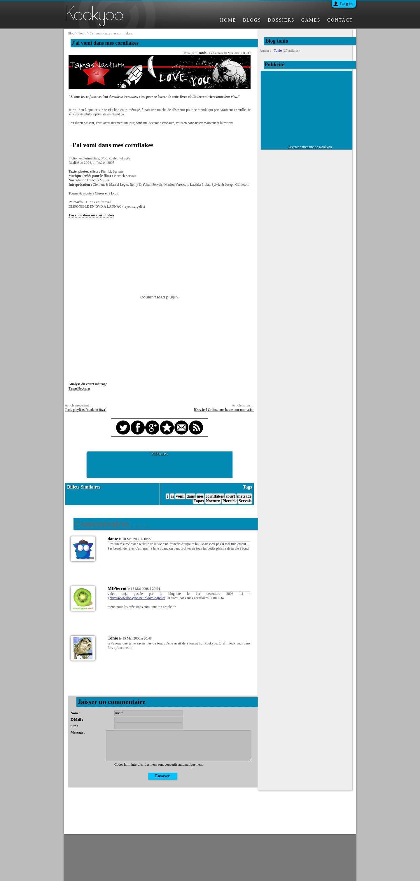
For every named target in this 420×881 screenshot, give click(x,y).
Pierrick (229, 501)
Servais (245, 501)
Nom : (75, 713)
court (230, 496)
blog (71, 33)
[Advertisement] (159, 465)
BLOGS (252, 20)
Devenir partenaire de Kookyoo (310, 147)
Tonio (202, 53)
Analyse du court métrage (88, 384)
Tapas (198, 501)
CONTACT (340, 20)
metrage (244, 496)
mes (200, 496)
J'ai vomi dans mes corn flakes (91, 215)
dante (113, 538)
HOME (228, 20)
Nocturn (213, 501)
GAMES (311, 20)
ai (172, 496)
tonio (82, 33)
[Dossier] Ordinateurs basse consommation (224, 410)
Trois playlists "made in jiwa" (85, 410)
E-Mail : (77, 719)
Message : (78, 732)
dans (191, 496)
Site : (74, 726)
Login (346, 4)
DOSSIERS (281, 20)
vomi (180, 496)
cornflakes (215, 496)
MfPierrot (117, 588)
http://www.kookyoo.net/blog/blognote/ (137, 598)
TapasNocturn (79, 388)
